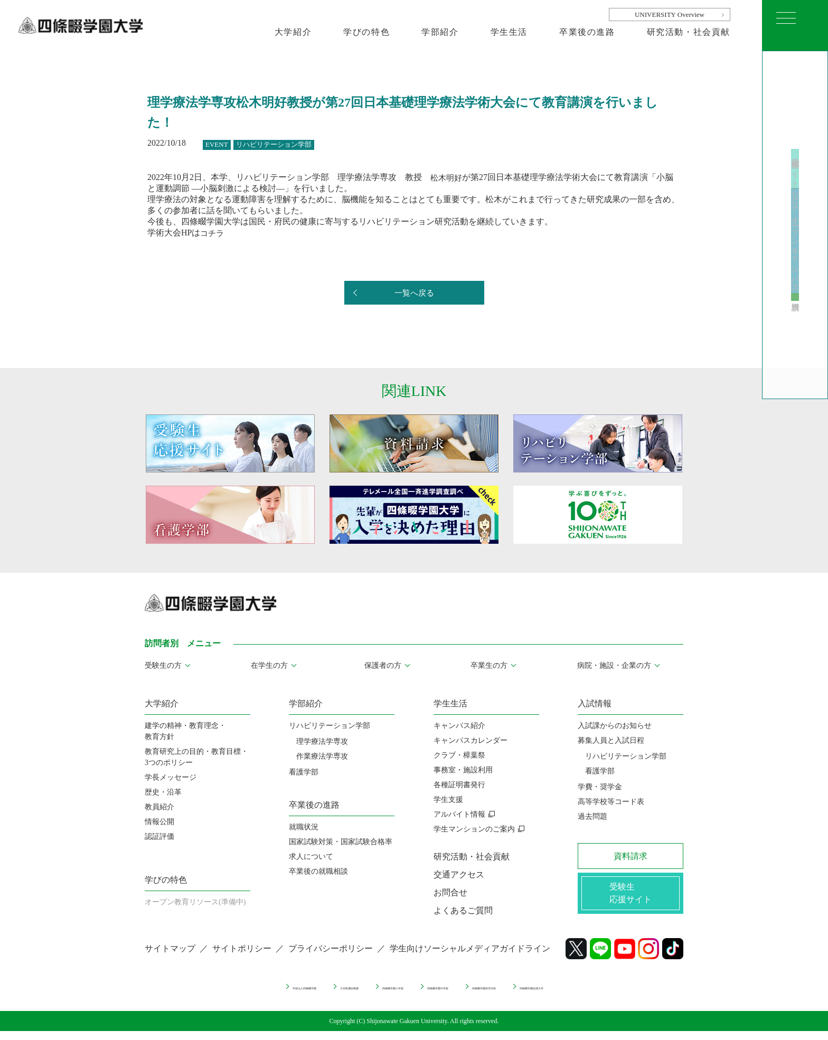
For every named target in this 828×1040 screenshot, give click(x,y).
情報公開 (159, 822)
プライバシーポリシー (330, 957)
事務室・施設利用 (463, 770)
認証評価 (159, 836)
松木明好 (447, 177)
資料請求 (795, 337)
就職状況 (303, 827)
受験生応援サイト (795, 132)
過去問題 (592, 816)
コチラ (212, 232)
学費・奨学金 (600, 787)
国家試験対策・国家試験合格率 (340, 842)
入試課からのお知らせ (615, 726)
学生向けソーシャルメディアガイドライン (470, 957)
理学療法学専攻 (322, 741)
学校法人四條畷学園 (207, 994)
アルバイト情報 (459, 814)
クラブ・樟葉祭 (459, 755)
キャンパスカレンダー (470, 740)
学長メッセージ (170, 777)
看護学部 (303, 772)
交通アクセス (459, 874)
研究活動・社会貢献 (688, 31)
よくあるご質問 (463, 910)
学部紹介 (439, 31)
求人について (311, 857)
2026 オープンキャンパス (795, 245)
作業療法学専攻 (322, 756)
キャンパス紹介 (459, 726)
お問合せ (450, 892)
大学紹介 (293, 31)
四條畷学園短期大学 (629, 994)
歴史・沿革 (163, 792)
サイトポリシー (241, 957)
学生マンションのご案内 (474, 829)
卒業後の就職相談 (318, 871)
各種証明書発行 (459, 785)
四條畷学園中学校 (452, 994)
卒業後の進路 (587, 31)
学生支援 (448, 799)
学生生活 (509, 31)
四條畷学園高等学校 (538, 994)
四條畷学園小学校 (369, 994)
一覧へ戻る (414, 293)
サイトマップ (170, 957)
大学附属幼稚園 (290, 994)
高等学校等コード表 (611, 802)
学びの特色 (366, 31)
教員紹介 (159, 807)
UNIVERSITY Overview (669, 14)
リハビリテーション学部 (329, 726)
